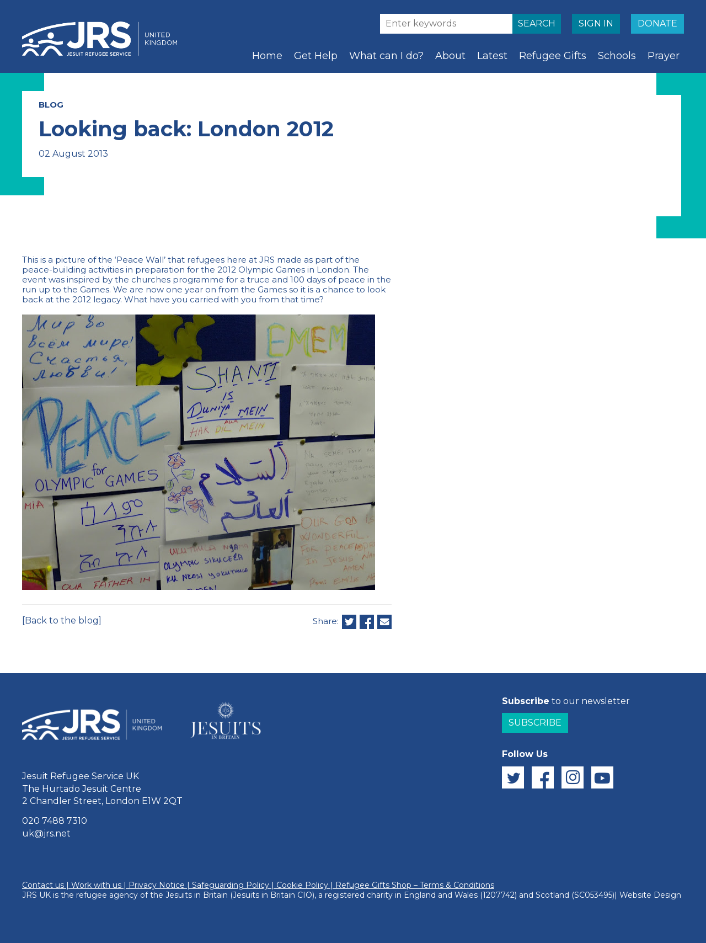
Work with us (96, 885)
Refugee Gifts (552, 56)
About (450, 56)
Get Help (316, 56)
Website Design (650, 895)
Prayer (664, 56)
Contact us (43, 885)
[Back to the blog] (61, 620)
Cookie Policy (302, 885)
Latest (492, 56)
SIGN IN (596, 23)
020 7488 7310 (54, 821)
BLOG (51, 104)
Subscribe (535, 722)
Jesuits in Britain (196, 895)
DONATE (657, 23)
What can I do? (386, 56)
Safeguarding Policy (230, 885)
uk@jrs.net (46, 833)
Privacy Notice (157, 885)
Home (267, 56)
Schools (617, 56)
